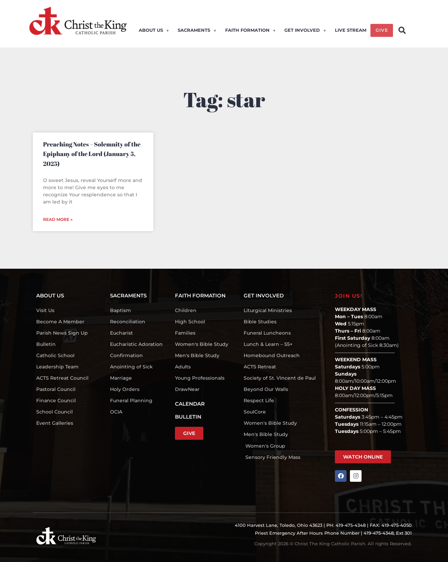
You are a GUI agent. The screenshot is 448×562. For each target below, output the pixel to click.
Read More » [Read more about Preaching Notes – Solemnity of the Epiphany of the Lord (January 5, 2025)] (57, 219)
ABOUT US (156, 31)
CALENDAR (190, 404)
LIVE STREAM (350, 31)
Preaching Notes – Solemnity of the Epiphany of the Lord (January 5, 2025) (91, 154)
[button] (402, 30)
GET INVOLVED (306, 31)
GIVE (381, 31)
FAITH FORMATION (251, 31)
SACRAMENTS (198, 31)
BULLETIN (188, 416)
